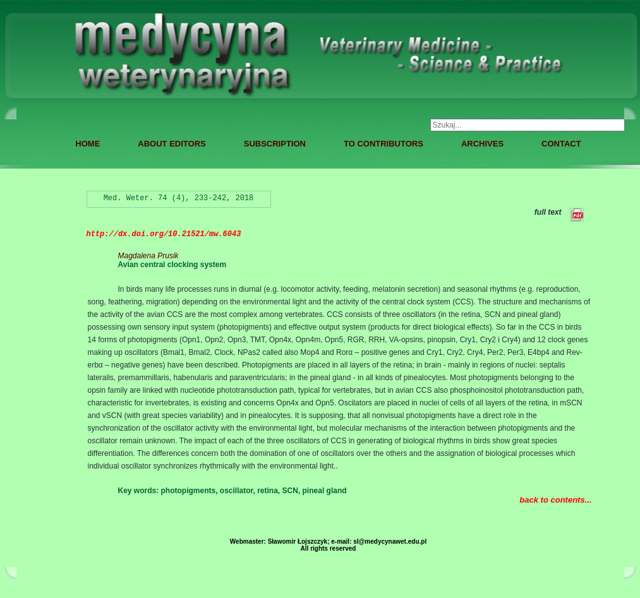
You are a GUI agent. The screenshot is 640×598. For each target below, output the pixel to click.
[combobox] (527, 125)
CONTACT (561, 143)
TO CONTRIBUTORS (383, 143)
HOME (87, 143)
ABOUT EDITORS (171, 143)
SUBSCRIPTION (275, 143)
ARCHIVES (482, 143)
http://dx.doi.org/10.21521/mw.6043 (164, 234)
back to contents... (555, 500)
